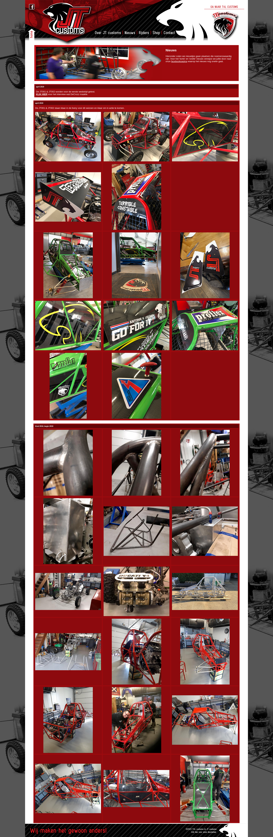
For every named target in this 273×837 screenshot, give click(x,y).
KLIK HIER (41, 94)
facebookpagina (179, 61)
